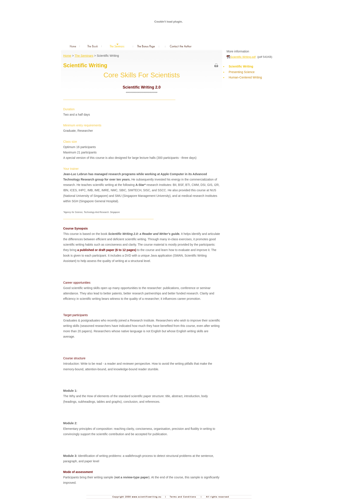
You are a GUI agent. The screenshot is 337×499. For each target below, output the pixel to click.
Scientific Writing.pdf (243, 56)
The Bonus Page (146, 46)
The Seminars (117, 46)
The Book (93, 46)
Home (71, 46)
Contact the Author (181, 46)
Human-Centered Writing (249, 80)
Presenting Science (242, 72)
